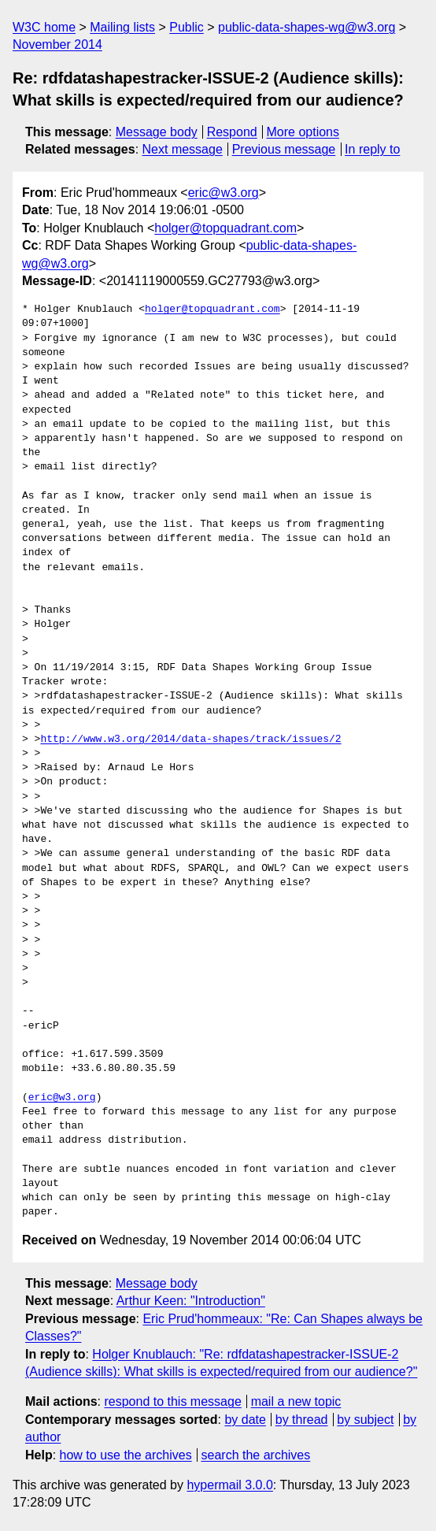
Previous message (284, 149)
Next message (182, 149)
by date (244, 1419)
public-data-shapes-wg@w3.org (306, 27)
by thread (301, 1419)
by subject (365, 1419)
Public (186, 27)
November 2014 (57, 44)
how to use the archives (126, 1455)
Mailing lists (122, 27)
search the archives (256, 1455)
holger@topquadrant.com (225, 228)
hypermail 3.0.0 (229, 1485)
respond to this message (172, 1401)
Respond (232, 132)
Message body (157, 132)
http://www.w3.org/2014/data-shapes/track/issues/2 (190, 739)
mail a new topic (296, 1401)
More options (303, 132)
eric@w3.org (223, 192)
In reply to (372, 149)
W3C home (44, 27)
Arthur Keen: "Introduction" (190, 1300)
